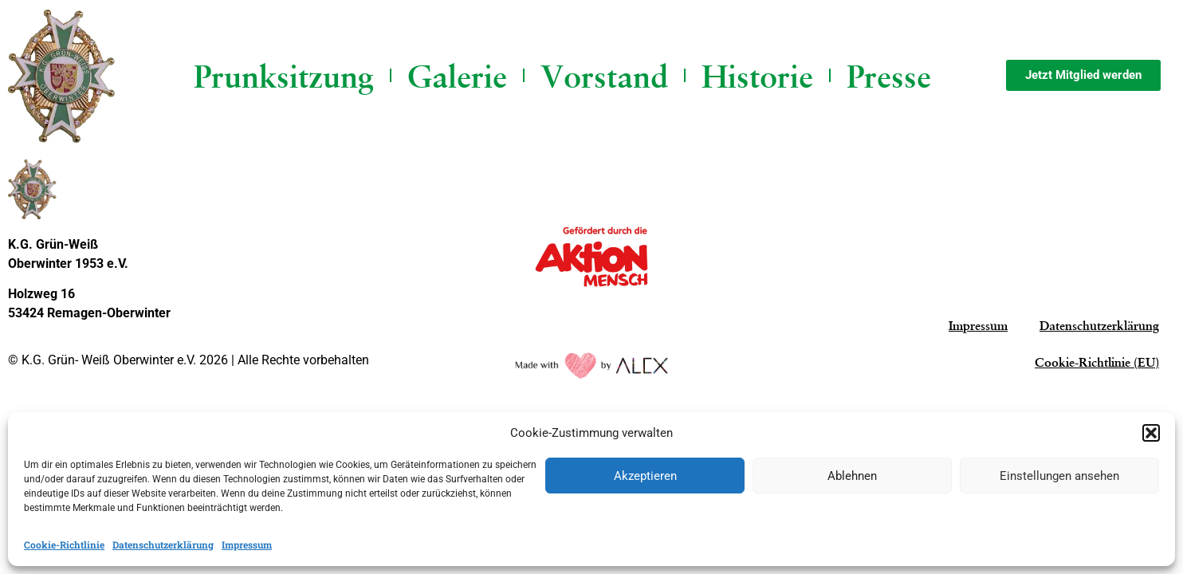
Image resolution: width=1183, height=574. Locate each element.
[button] (1151, 433)
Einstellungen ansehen (1059, 476)
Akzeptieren (645, 476)
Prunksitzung (284, 75)
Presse (889, 75)
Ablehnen (852, 476)
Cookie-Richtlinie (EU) (1097, 362)
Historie (757, 75)
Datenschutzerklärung (163, 544)
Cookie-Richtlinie (64, 544)
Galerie (457, 75)
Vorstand (604, 75)
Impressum (247, 544)
